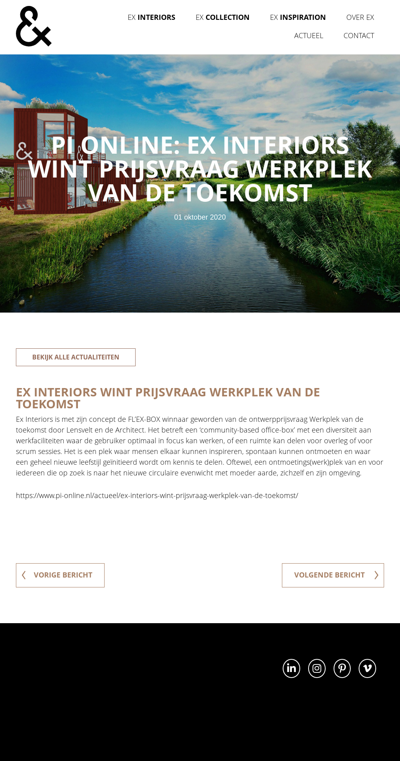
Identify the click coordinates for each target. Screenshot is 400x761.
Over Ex (360, 17)
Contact (359, 35)
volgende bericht (336, 574)
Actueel (308, 35)
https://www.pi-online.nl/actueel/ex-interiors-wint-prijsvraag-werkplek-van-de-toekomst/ (157, 495)
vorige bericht (56, 574)
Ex (151, 17)
